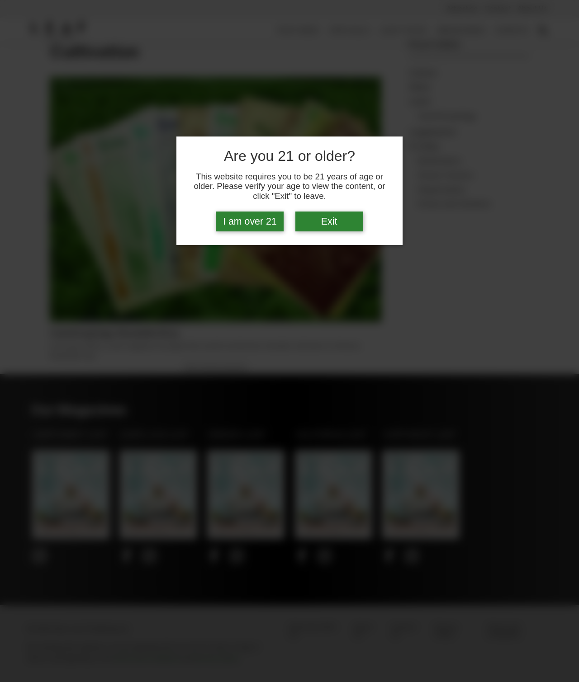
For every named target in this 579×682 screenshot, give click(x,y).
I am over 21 (250, 221)
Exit (329, 221)
